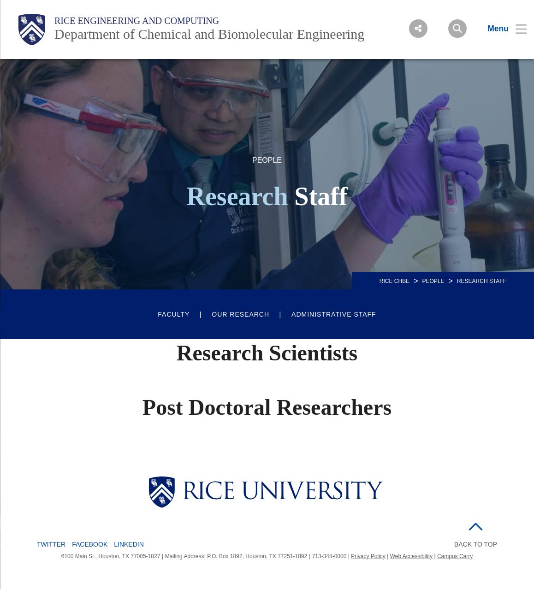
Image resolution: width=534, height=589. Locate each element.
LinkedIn (129, 544)
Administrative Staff (333, 314)
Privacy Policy (368, 556)
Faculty (174, 314)
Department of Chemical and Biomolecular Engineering (209, 33)
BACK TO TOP (475, 544)
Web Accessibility (411, 556)
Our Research (240, 314)
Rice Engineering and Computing (136, 20)
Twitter (51, 544)
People (433, 281)
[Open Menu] (501, 29)
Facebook (89, 544)
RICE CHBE (394, 281)
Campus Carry (455, 556)
